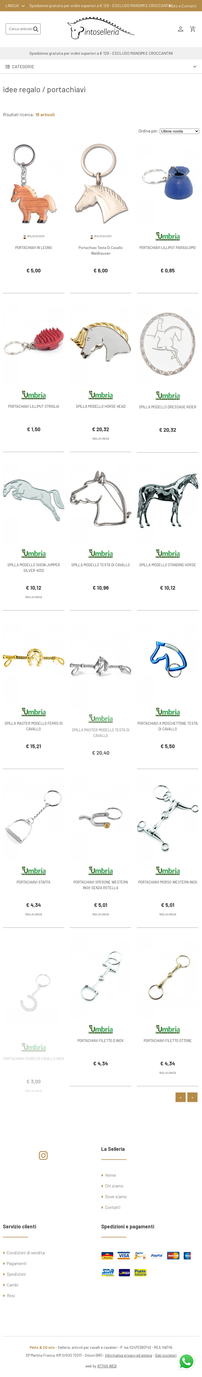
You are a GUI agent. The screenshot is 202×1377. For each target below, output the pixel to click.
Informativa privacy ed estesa (128, 1355)
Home (110, 1175)
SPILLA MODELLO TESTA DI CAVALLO (100, 577)
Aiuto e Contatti (182, 5)
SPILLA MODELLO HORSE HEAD (101, 418)
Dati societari (166, 1355)
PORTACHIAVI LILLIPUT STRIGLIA (33, 418)
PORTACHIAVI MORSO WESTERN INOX (167, 894)
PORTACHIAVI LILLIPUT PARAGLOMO (167, 247)
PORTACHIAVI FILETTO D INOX (100, 1052)
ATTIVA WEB (107, 1366)
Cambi (13, 1284)
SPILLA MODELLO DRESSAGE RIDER (167, 429)
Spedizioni (16, 1274)
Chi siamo (114, 1185)
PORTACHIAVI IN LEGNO (33, 247)
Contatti (113, 1207)
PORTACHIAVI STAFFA (33, 894)
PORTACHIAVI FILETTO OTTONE (168, 1052)
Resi (11, 1295)
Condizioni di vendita (26, 1252)
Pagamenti (17, 1263)
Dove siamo (116, 1196)
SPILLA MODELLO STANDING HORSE (167, 577)
